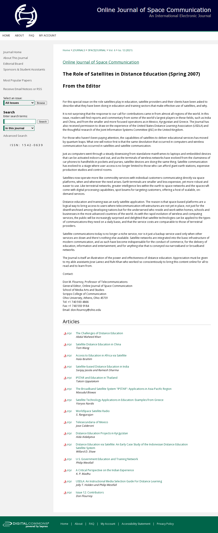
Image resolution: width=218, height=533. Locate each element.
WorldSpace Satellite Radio (93, 411)
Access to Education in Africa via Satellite (101, 355)
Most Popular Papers (17, 80)
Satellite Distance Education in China (98, 344)
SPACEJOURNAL (97, 50)
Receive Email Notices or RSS (22, 89)
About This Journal (15, 58)
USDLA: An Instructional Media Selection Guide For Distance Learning (119, 481)
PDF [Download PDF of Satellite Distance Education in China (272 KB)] (69, 344)
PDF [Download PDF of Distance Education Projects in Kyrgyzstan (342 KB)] (69, 433)
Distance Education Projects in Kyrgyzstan (102, 433)
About (79, 524)
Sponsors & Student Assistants (24, 69)
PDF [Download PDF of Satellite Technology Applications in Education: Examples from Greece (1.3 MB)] (69, 400)
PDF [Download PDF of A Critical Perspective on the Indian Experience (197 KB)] (69, 470)
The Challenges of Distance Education (99, 333)
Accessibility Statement (136, 524)
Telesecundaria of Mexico (92, 422)
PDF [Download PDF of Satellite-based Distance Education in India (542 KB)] (69, 366)
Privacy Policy (165, 524)
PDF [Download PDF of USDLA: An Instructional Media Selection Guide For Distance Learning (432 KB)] (69, 481)
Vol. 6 (112, 50)
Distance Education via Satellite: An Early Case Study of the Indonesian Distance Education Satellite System (132, 446)
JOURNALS (79, 50)
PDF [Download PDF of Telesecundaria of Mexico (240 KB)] (69, 422)
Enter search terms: (15, 116)
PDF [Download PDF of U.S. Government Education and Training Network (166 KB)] (69, 459)
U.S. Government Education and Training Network (107, 459)
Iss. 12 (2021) (125, 50)
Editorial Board (13, 64)
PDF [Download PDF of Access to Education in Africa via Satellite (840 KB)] (69, 355)
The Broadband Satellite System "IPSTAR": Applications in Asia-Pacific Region (124, 389)
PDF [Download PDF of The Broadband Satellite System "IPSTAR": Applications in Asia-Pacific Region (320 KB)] (69, 389)
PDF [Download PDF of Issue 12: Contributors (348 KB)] (69, 492)
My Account (108, 524)
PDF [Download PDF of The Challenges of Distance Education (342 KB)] (69, 333)
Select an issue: (12, 98)
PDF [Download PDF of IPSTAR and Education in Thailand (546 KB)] (69, 378)
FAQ (92, 524)
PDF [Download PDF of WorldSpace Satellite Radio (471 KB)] (69, 411)
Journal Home (12, 52)
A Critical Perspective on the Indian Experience (105, 470)
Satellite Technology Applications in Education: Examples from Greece (120, 400)
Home (66, 50)
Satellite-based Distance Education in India (102, 366)
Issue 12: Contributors (90, 492)
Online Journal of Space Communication (101, 62)
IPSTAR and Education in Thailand (96, 378)
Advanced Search (15, 136)
